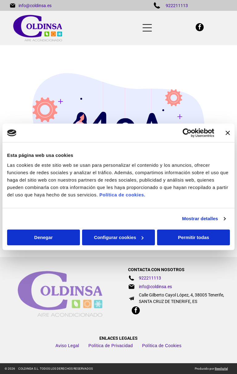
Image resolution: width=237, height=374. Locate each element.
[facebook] (200, 28)
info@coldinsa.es (35, 5)
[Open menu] (147, 27)
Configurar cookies (118, 237)
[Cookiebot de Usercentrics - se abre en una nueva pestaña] (187, 133)
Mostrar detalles (200, 218)
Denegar (43, 237)
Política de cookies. (122, 194)
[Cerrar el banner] (228, 133)
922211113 (177, 5)
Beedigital (221, 368)
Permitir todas (193, 237)
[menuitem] (67, 345)
